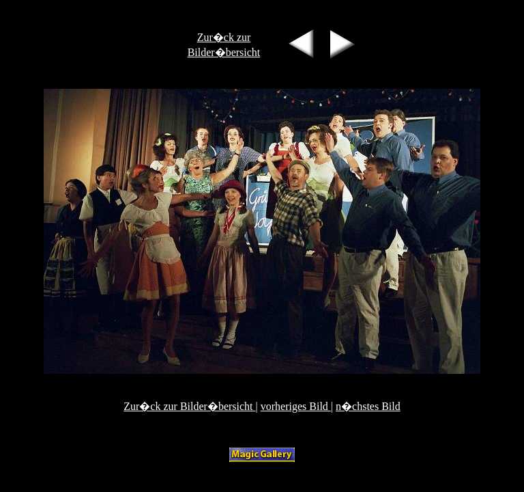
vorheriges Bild (296, 406)
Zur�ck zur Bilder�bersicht (189, 406)
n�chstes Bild (368, 406)
